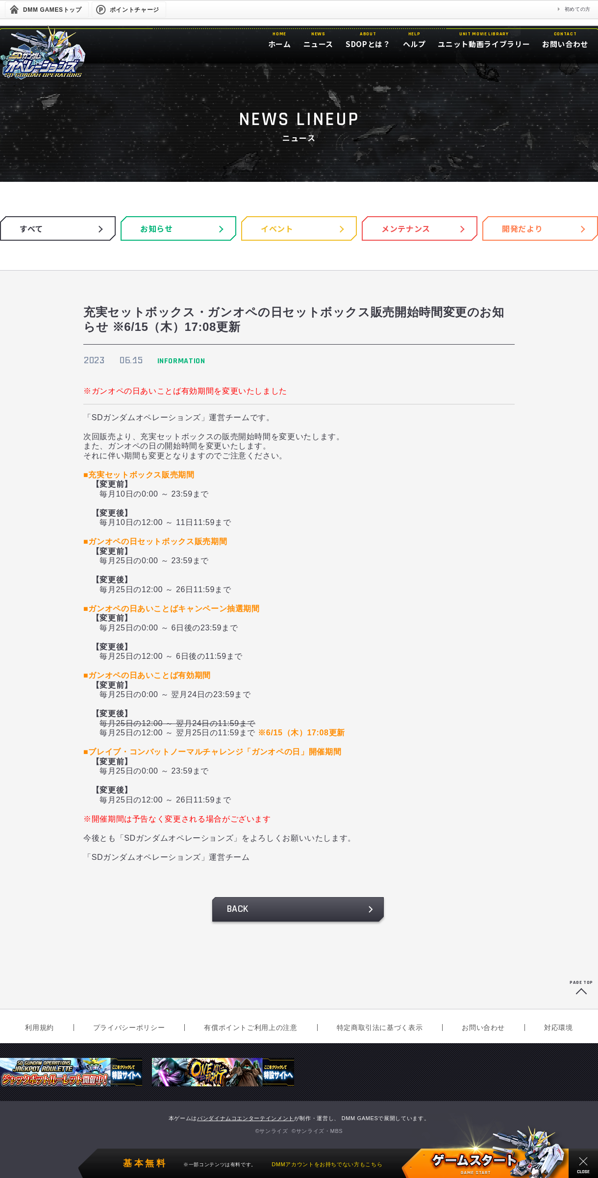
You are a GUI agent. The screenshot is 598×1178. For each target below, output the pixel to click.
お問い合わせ (483, 1027)
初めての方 (578, 9)
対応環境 (558, 1027)
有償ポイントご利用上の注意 (250, 1027)
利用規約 (39, 1027)
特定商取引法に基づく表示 (380, 1027)
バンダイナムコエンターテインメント (245, 1118)
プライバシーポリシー (129, 1027)
